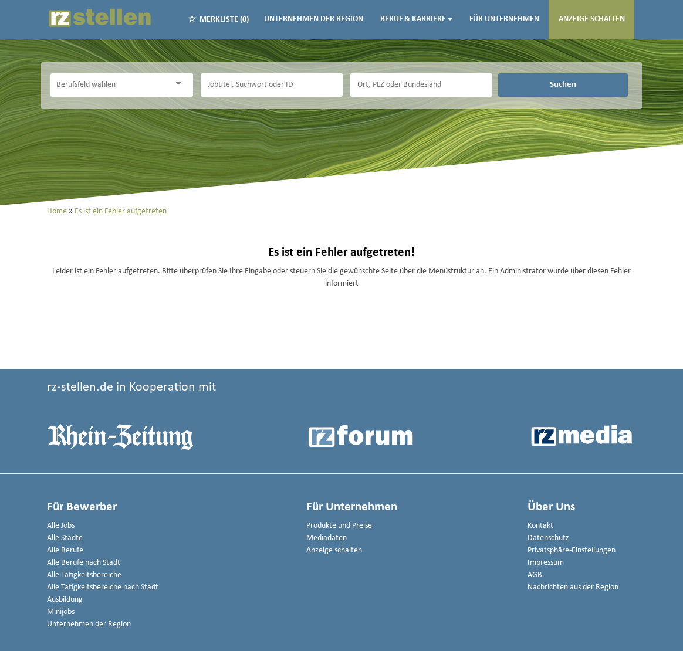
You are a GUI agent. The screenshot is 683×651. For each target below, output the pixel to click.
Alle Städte (65, 538)
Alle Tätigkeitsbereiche (84, 575)
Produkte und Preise (339, 525)
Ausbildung (65, 599)
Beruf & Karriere (416, 19)
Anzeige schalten (592, 19)
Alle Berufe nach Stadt (83, 562)
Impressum (546, 562)
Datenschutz (548, 538)
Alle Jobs (61, 525)
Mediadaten (326, 538)
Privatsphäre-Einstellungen (572, 550)
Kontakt (540, 525)
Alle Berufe (65, 550)
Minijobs (61, 612)
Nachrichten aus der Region (573, 587)
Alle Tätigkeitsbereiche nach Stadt (102, 587)
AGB (535, 575)
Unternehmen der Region (313, 19)
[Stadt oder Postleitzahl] (421, 85)
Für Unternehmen (504, 19)
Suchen (563, 84)
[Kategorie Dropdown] (181, 83)
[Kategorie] (109, 85)
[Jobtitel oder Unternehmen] (272, 85)
